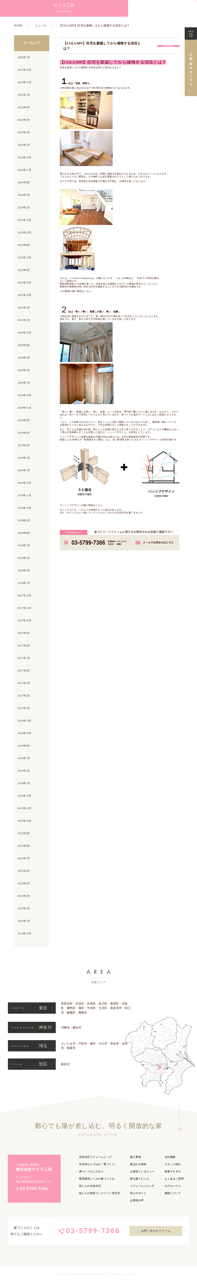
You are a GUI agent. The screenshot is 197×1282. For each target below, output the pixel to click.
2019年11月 (24, 407)
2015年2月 (24, 908)
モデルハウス (173, 1186)
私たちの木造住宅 (90, 1186)
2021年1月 (24, 320)
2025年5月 (24, 94)
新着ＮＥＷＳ (173, 1171)
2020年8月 (24, 345)
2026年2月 (24, 57)
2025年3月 (24, 119)
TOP (180, 1129)
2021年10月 (24, 295)
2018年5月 (24, 558)
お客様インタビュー (142, 1171)
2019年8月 (24, 432)
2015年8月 (24, 845)
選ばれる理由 (138, 1164)
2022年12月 (24, 257)
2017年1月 (24, 708)
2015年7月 (24, 858)
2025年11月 (24, 82)
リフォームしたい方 (142, 1186)
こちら (98, 505)
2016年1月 (24, 783)
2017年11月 (24, 608)
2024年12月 (24, 157)
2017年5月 (24, 683)
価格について (173, 1193)
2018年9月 (24, 520)
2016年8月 (24, 745)
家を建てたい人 (139, 1178)
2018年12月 (24, 482)
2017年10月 (24, 620)
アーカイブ (32, 43)
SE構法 (123, 181)
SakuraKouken (19, 14)
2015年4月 (24, 883)
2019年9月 (24, 420)
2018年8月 (24, 533)
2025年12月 (24, 69)
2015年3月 (24, 896)
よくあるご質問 (174, 1178)
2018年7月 (24, 545)
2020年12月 (24, 332)
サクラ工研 (19, 7)
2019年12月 (24, 395)
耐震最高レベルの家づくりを (97, 1178)
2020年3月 (24, 370)
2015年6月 (24, 870)
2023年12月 (24, 220)
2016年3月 (24, 770)
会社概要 (170, 1157)
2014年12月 (24, 933)
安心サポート (138, 1193)
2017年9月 (24, 633)
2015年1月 (24, 921)
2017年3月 (24, 695)
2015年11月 (24, 808)
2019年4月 (24, 445)
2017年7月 (24, 658)
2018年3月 (24, 570)
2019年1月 (24, 470)
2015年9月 (24, 833)
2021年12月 (24, 282)
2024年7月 (24, 195)
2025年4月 (24, 107)
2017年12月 (24, 595)
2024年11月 (24, 170)
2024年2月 (24, 207)
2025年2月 (24, 132)
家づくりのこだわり (91, 1171)
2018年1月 (24, 583)
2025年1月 (24, 145)
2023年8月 (24, 245)
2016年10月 (24, 733)
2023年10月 (24, 232)
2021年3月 (24, 307)
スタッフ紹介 (173, 1164)
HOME (18, 25)
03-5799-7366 (34, 1188)
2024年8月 (24, 182)
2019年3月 (24, 457)
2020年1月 (24, 382)
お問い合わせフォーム (156, 1230)
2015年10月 (24, 820)
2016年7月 (24, 758)
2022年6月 (24, 270)
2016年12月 (24, 720)
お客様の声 (137, 1200)
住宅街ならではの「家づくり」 (98, 1164)
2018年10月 (24, 507)
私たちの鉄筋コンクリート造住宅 (99, 1193)
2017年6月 (24, 670)
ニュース (41, 25)
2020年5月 (24, 357)
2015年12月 (24, 795)
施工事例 (135, 1157)
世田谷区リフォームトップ (95, 1157)
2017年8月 (24, 645)
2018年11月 (24, 495)
